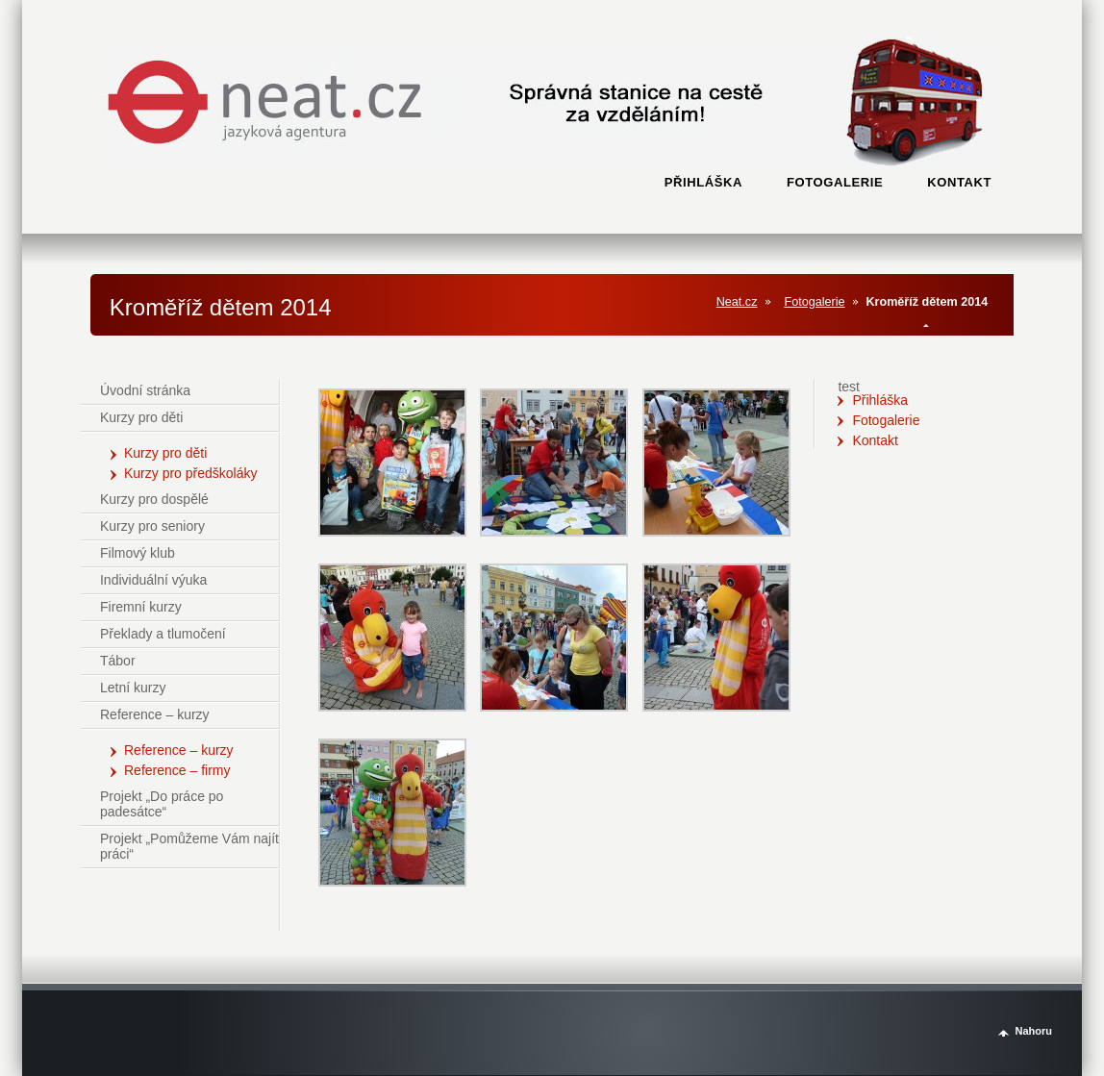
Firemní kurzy (141, 606)
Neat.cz (737, 302)
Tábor (118, 660)
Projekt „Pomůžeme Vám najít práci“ (189, 846)
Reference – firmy (177, 770)
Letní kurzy (132, 687)
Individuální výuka (153, 580)
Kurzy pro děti (141, 417)
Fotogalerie (814, 302)
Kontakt (874, 440)
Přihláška (880, 400)
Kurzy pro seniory (152, 526)
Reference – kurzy (155, 714)
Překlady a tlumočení (163, 633)
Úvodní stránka (145, 390)
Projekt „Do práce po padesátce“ (161, 803)
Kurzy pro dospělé (154, 499)
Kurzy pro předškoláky (191, 473)
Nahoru (1033, 1031)
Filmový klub (137, 553)
